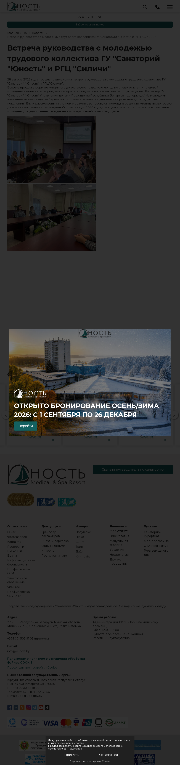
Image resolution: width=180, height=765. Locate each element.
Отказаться (108, 755)
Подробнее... (76, 748)
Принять (71, 755)
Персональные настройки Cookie (90, 761)
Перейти (26, 426)
